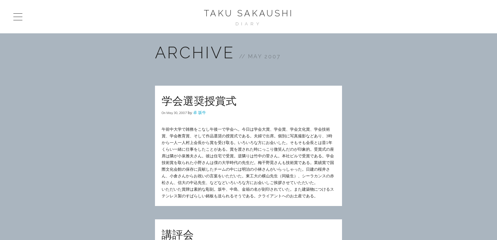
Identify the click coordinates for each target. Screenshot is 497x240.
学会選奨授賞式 (199, 101)
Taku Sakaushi (248, 13)
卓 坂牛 (199, 112)
